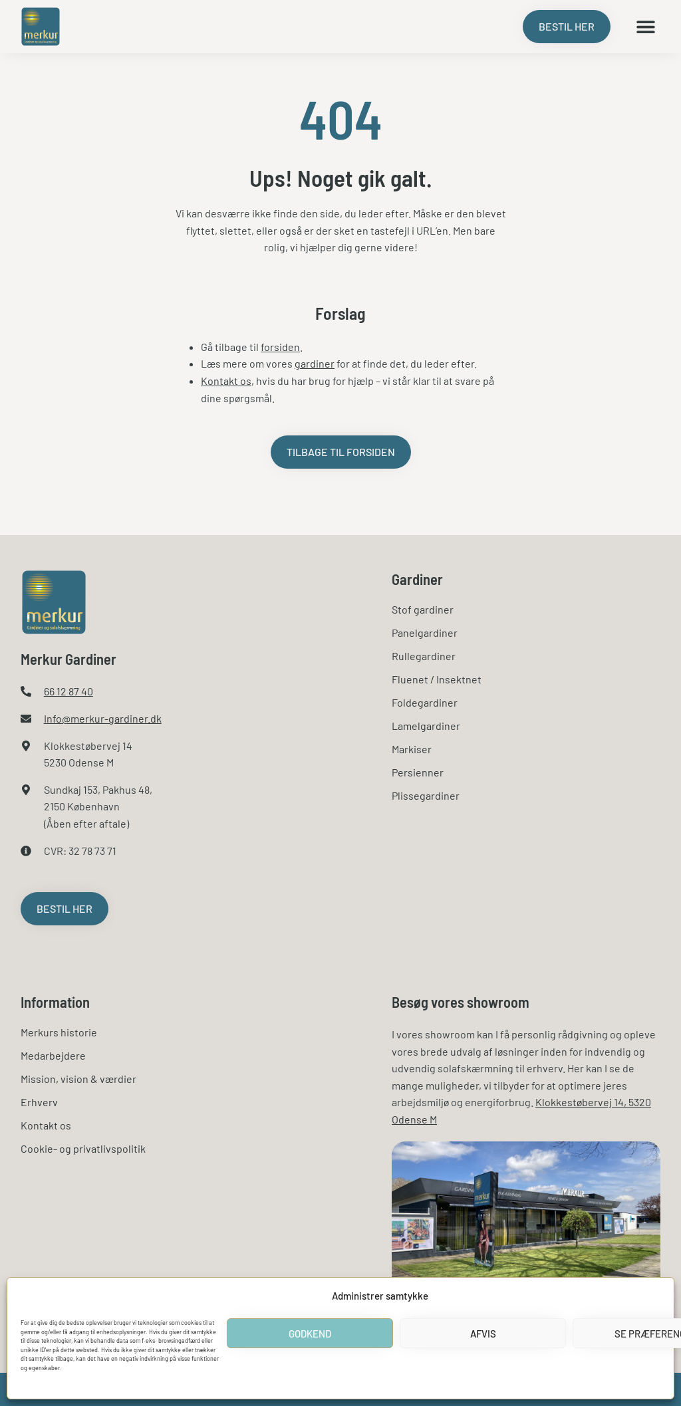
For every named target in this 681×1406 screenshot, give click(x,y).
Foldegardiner (425, 702)
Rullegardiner (424, 655)
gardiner (315, 363)
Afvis (483, 1334)
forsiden (280, 346)
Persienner (418, 772)
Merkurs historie (59, 1032)
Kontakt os (226, 380)
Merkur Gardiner (68, 658)
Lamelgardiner (426, 725)
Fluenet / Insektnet (436, 679)
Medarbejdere (53, 1055)
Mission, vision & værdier (78, 1078)
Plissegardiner (426, 795)
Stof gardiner (423, 609)
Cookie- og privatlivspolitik (83, 1148)
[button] (645, 27)
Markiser (412, 749)
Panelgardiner (425, 632)
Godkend (310, 1334)
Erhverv (39, 1102)
